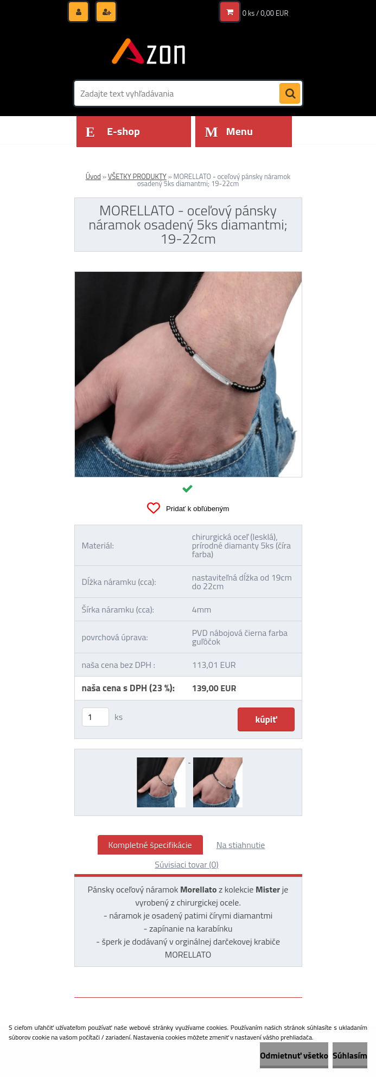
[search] (289, 94)
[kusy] (95, 717)
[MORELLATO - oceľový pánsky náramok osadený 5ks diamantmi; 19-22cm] (188, 276)
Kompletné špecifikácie (150, 844)
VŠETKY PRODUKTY (137, 176)
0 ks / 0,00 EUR (266, 13)
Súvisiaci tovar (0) (186, 864)
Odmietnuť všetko (294, 1055)
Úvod (93, 176)
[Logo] (149, 53)
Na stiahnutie (240, 844)
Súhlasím (350, 1055)
